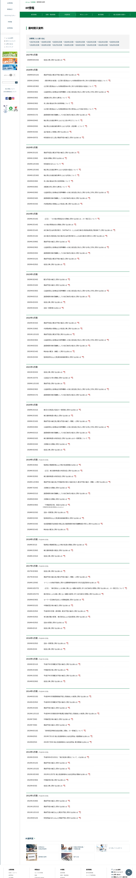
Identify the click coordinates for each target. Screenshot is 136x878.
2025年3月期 (57, 42)
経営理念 (11, 875)
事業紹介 (10, 9)
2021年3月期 (103, 42)
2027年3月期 (34, 42)
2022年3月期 (91, 42)
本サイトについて (10, 41)
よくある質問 (9, 38)
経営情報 (62, 872)
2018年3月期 (46, 45)
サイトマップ (9, 47)
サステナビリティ (9, 15)
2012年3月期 (114, 45)
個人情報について (10, 89)
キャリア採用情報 (90, 875)
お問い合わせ (9, 44)
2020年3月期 (114, 42)
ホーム (28, 2)
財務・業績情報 (64, 875)
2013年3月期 (103, 45)
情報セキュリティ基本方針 (120, 877)
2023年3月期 (80, 42)
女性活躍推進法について (10, 91)
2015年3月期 (80, 45)
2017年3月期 (57, 45)
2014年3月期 (91, 45)
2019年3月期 (34, 45)
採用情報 (10, 28)
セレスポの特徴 (39, 872)
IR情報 (10, 22)
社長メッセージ (13, 872)
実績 (36, 875)
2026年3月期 (46, 42)
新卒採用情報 (89, 872)
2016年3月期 (69, 45)
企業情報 (11, 869)
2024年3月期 (69, 42)
